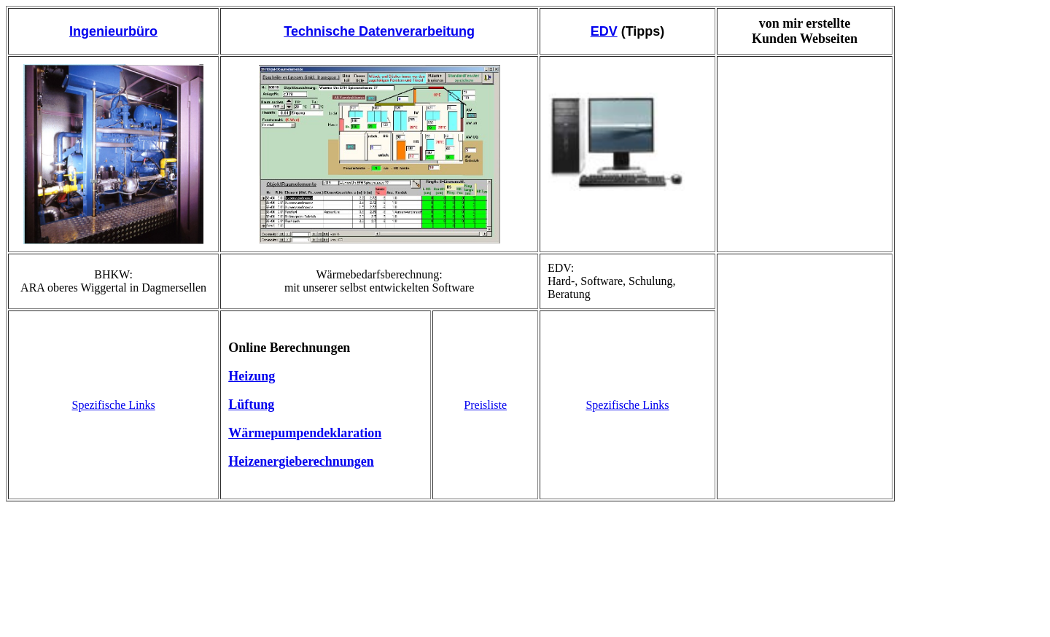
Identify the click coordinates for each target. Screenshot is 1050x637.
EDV (604, 31)
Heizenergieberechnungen (301, 461)
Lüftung (251, 404)
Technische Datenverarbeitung (379, 31)
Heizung (251, 376)
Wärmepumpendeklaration (304, 433)
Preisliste (485, 405)
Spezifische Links (113, 405)
